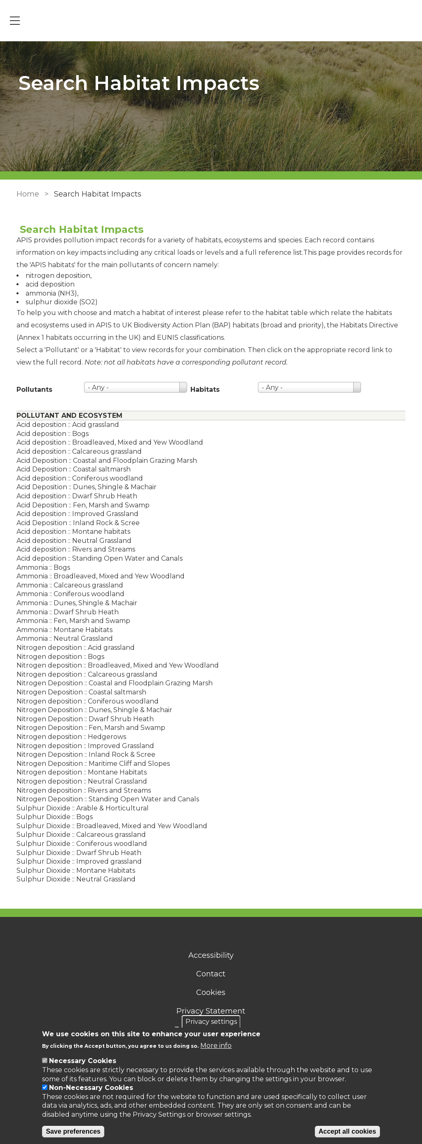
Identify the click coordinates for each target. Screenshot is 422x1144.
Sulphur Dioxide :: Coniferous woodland (78, 844)
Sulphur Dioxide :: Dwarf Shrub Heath (75, 853)
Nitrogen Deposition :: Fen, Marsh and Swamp (87, 728)
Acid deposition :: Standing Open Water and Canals (96, 558)
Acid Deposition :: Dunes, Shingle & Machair (83, 487)
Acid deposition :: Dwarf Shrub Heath (73, 496)
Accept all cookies (347, 1131)
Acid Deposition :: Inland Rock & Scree (74, 523)
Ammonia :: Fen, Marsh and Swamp (70, 621)
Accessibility (211, 955)
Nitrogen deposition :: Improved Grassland (82, 746)
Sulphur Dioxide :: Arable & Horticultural (79, 808)
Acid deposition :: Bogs (49, 434)
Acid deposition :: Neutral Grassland (70, 541)
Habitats (201, 389)
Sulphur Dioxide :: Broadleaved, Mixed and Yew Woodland (108, 826)
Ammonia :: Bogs (40, 567)
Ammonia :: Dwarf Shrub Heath (64, 612)
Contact (211, 973)
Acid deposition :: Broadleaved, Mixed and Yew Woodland (106, 442)
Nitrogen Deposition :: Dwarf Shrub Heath (81, 719)
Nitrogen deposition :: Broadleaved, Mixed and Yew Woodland (114, 665)
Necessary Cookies (82, 1061)
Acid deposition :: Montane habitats (70, 531)
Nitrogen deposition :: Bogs (57, 657)
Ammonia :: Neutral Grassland (61, 638)
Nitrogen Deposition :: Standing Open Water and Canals (104, 799)
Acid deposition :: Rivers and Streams (72, 549)
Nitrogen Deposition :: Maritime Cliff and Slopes (89, 763)
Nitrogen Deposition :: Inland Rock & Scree (82, 754)
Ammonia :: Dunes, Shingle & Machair (73, 603)
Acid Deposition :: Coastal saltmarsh (70, 469)
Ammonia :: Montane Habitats (61, 630)
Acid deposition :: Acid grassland (64, 425)
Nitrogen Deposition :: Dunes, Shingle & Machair (91, 710)
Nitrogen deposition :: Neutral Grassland (78, 781)
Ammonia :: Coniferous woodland (67, 594)
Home (24, 194)
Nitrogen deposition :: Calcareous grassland (83, 674)
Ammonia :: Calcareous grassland (66, 585)
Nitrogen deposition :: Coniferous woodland (84, 701)
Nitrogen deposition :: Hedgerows (68, 737)
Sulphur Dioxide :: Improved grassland (75, 861)
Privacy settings (211, 1022)
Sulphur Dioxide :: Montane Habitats (72, 870)
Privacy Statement (211, 1011)
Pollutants (31, 389)
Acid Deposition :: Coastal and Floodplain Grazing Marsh (103, 460)
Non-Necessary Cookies (91, 1088)
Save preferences (73, 1131)
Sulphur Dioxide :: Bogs (51, 817)
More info (216, 1045)
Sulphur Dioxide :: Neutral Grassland (72, 879)
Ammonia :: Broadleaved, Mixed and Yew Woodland (97, 576)
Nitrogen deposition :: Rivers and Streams (80, 790)
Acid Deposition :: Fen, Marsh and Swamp (79, 505)
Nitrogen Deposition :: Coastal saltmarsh (78, 692)
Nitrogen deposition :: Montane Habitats (78, 772)
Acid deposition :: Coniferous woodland (76, 478)
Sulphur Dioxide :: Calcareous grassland (78, 834)
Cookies (211, 992)
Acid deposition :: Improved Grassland (74, 514)
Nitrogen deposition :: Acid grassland (72, 647)
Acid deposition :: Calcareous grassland (75, 451)
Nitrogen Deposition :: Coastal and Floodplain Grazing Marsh (111, 683)
